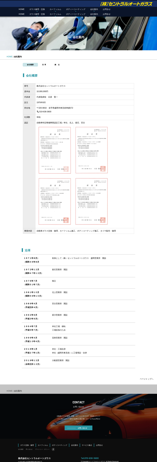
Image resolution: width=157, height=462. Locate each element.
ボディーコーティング (75, 9)
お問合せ (107, 9)
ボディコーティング (59, 440)
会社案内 (94, 9)
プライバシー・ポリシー (42, 444)
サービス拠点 (87, 440)
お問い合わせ (77, 423)
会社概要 (30, 60)
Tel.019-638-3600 (90, 453)
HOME (22, 9)
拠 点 (57, 60)
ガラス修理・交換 (37, 9)
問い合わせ (29, 444)
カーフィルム (55, 9)
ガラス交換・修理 (27, 440)
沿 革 (44, 60)
